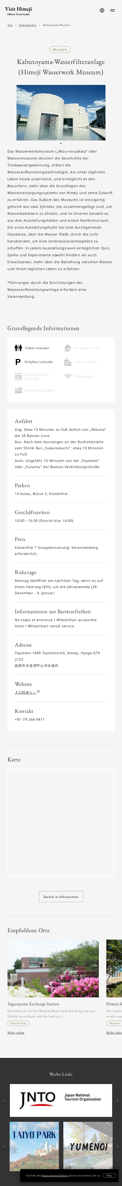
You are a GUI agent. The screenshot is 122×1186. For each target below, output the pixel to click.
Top (10, 25)
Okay (109, 1175)
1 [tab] (60, 144)
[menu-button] (112, 10)
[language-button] (102, 10)
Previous (5, 1100)
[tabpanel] (61, 113)
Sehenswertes (27, 25)
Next (117, 1100)
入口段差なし (27, 692)
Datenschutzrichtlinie (54, 1175)
